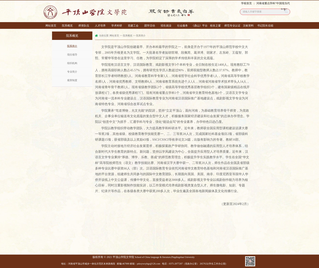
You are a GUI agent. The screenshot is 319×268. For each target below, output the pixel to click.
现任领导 (72, 54)
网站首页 (50, 25)
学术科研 (116, 25)
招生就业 (166, 25)
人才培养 (100, 25)
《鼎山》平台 (199, 25)
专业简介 (72, 71)
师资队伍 (83, 25)
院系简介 (72, 46)
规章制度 (72, 80)
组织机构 (72, 63)
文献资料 (248, 25)
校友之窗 (215, 25)
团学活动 (149, 25)
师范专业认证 (231, 25)
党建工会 (133, 25)
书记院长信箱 (264, 25)
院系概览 (67, 25)
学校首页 (246, 3)
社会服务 (182, 25)
